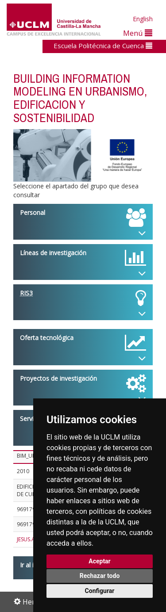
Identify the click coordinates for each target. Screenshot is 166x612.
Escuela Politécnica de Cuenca (103, 45)
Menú (137, 33)
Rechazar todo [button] (100, 575)
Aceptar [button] (100, 561)
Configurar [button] (100, 590)
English (143, 19)
